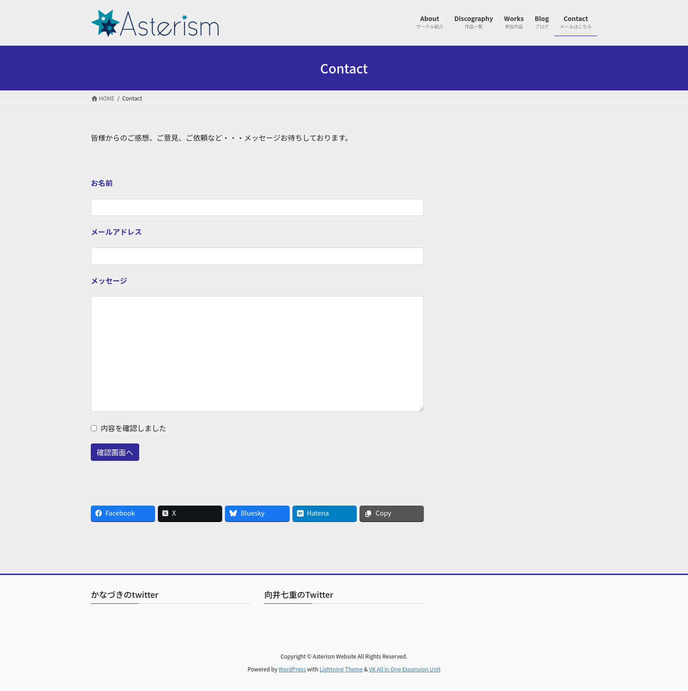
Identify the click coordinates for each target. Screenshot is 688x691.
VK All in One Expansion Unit (405, 669)
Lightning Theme (341, 669)
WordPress (292, 669)
